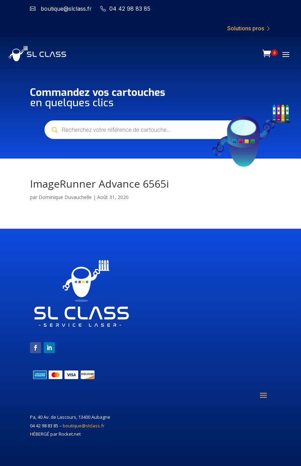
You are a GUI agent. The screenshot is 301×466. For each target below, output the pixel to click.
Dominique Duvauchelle (65, 197)
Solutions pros (249, 28)
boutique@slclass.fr (83, 426)
